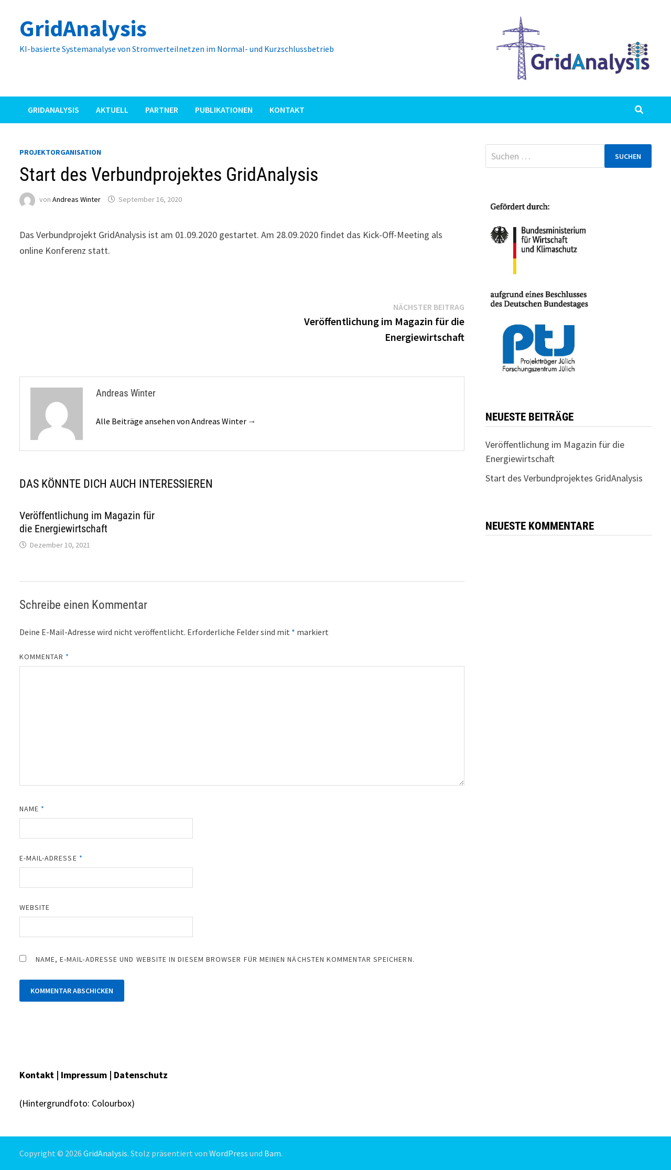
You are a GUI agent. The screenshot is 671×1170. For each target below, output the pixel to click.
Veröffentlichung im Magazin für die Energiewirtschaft (87, 522)
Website (34, 907)
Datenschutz (141, 1075)
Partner (161, 109)
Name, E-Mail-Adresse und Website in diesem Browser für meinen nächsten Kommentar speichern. (225, 959)
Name (32, 808)
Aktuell (112, 109)
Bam (272, 1153)
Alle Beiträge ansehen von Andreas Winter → (176, 421)
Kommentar (44, 656)
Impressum (85, 1075)
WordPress (228, 1153)
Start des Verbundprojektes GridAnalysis (564, 478)
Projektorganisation (60, 152)
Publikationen (224, 109)
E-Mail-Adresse (51, 858)
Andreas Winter (76, 199)
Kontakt (287, 109)
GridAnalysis (83, 28)
